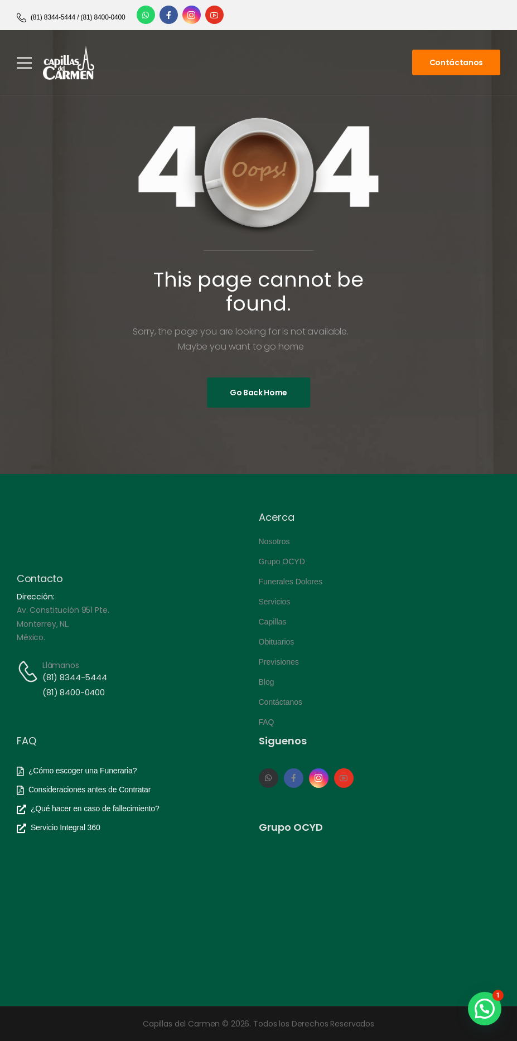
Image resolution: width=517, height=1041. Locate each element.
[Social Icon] (146, 15)
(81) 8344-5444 (74, 677)
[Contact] (29, 671)
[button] (484, 1008)
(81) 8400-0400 (73, 692)
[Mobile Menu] (24, 62)
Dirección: (36, 596)
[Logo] (68, 63)
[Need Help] (71, 17)
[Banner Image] (258, 392)
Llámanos (60, 665)
